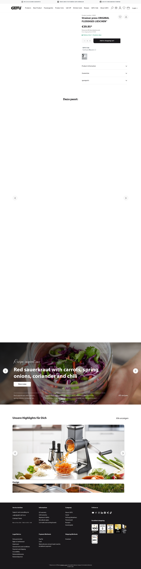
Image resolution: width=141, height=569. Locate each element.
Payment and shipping (19, 549)
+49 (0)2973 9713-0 (18, 515)
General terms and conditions (21, 546)
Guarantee (104, 73)
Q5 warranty (42, 512)
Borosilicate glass (44, 520)
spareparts (104, 80)
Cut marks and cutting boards (47, 522)
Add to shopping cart (107, 41)
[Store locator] (116, 7)
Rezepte (67, 522)
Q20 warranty (43, 515)
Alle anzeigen (122, 418)
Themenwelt (69, 520)
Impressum (15, 544)
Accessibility (16, 552)
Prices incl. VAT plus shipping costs (91, 30)
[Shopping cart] (128, 8)
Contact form (17, 518)
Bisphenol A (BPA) (44, 517)
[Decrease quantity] (84, 40)
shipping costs (63, 565)
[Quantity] (87, 40)
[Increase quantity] (90, 40)
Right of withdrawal (18, 541)
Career (67, 515)
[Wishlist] (124, 7)
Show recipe (22, 384)
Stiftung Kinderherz (71, 517)
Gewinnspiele (69, 525)
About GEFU (69, 512)
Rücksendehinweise (18, 554)
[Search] (112, 7)
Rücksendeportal (17, 557)
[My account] (120, 7)
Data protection (17, 539)
